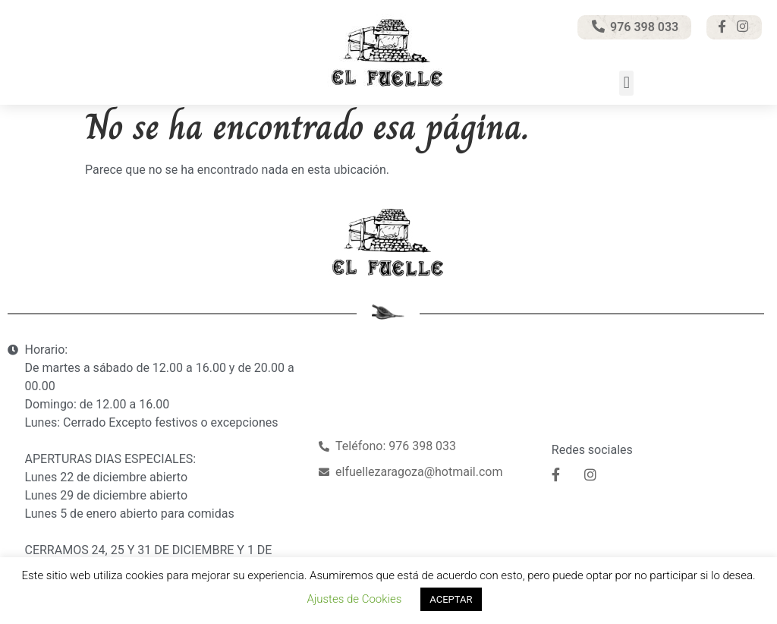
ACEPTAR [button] (450, 599)
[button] (626, 83)
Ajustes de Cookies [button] (354, 599)
